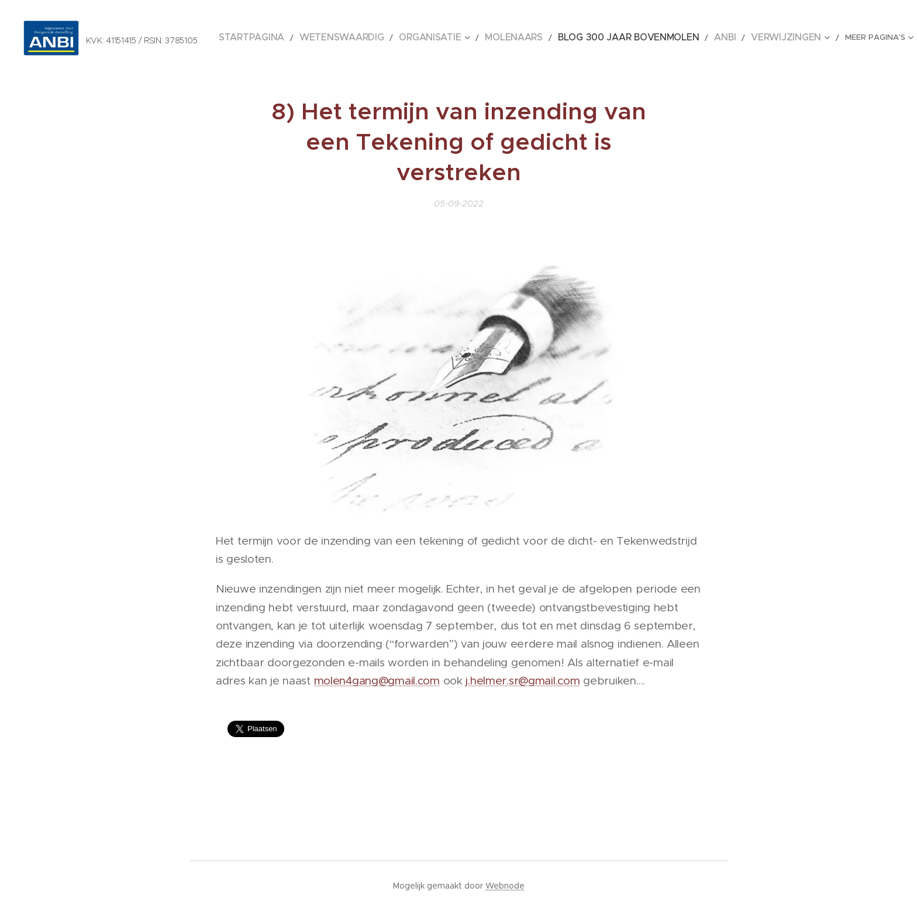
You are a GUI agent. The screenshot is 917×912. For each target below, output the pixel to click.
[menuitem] (304, 38)
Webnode (505, 885)
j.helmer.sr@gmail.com (523, 680)
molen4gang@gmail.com (377, 680)
